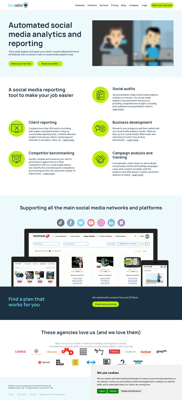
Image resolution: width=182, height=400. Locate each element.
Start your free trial (21, 63)
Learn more (118, 109)
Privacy (33, 394)
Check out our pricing (105, 304)
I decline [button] (113, 391)
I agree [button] (102, 391)
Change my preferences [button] (131, 391)
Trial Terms (22, 394)
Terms (11, 394)
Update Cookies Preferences (52, 394)
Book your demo (50, 63)
